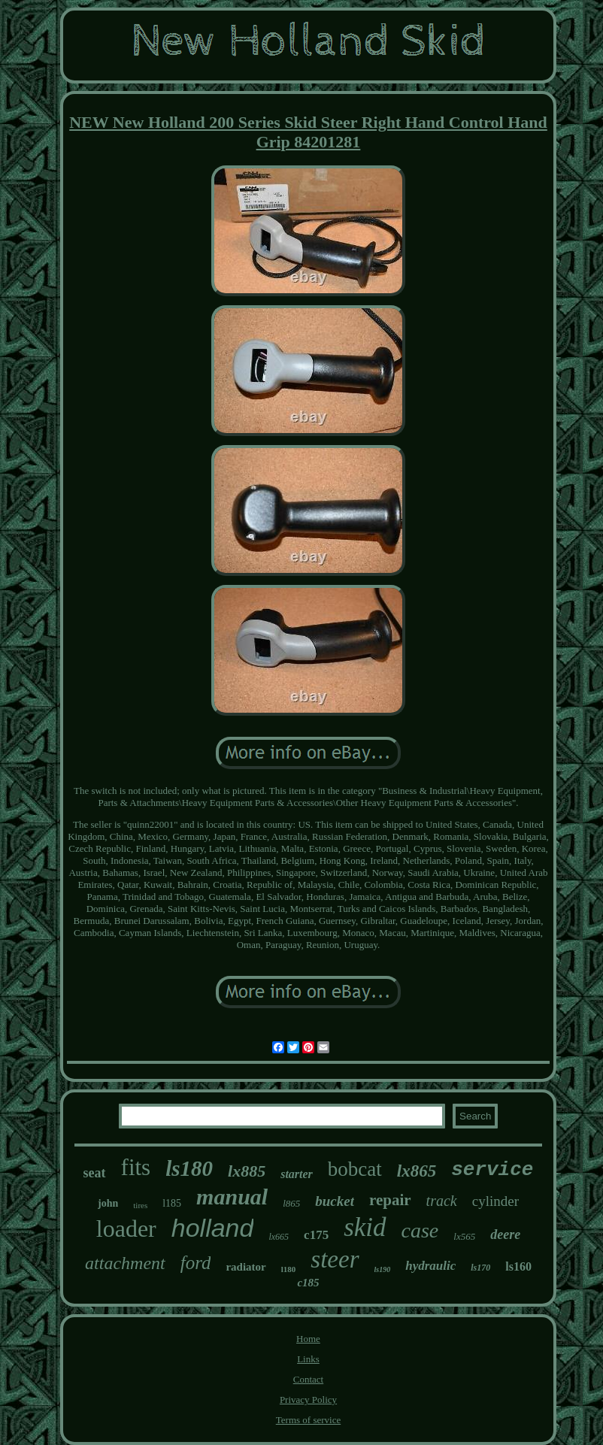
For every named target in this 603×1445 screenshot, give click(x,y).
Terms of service (308, 1419)
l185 (171, 1203)
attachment (125, 1263)
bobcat (355, 1169)
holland (212, 1227)
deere (505, 1234)
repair (390, 1200)
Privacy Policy (308, 1399)
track (441, 1200)
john (108, 1203)
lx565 (464, 1236)
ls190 (382, 1269)
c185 (308, 1283)
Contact (308, 1379)
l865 (291, 1203)
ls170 (480, 1267)
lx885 (246, 1171)
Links (308, 1359)
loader (126, 1228)
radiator (245, 1267)
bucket (334, 1201)
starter (296, 1174)
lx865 (416, 1171)
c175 (316, 1235)
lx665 (278, 1236)
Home (308, 1338)
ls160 (518, 1266)
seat (94, 1172)
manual (232, 1196)
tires (140, 1205)
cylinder (495, 1201)
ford (195, 1263)
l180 (288, 1269)
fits (136, 1167)
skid (365, 1227)
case (420, 1230)
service (492, 1170)
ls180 (189, 1168)
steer (335, 1259)
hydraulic (430, 1266)
